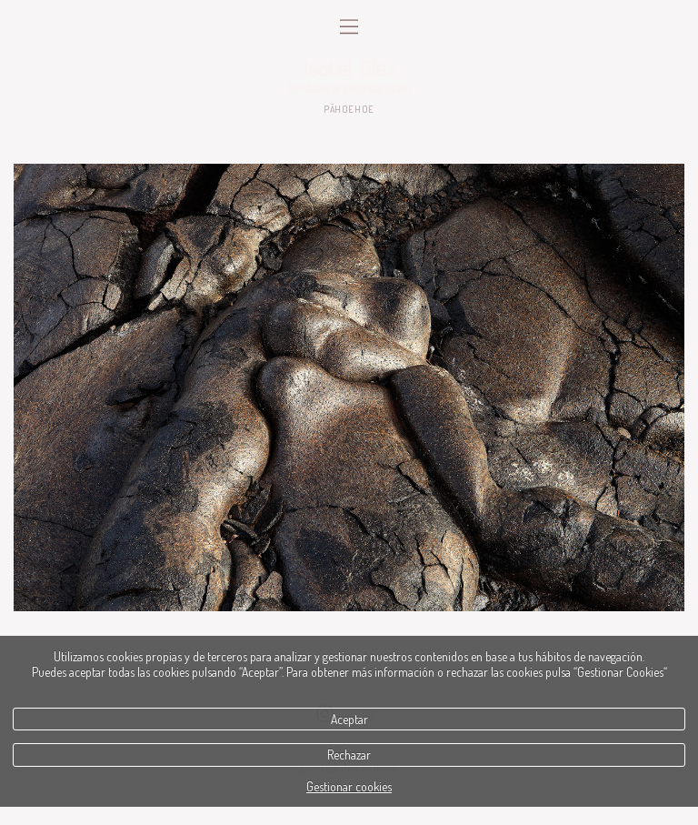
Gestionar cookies (349, 786)
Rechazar (349, 754)
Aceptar (349, 719)
